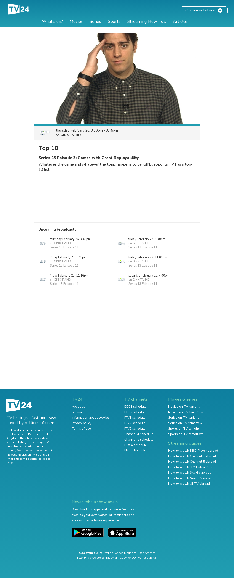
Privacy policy (81, 423)
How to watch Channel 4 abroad (192, 456)
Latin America (146, 553)
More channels (135, 450)
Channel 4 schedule (138, 434)
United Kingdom (125, 553)
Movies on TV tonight (183, 406)
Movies (76, 21)
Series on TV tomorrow (185, 423)
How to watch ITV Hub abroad (190, 467)
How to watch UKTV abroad (189, 483)
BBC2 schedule (135, 412)
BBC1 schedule (135, 406)
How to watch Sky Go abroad (189, 472)
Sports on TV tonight (183, 428)
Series (95, 21)
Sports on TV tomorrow (185, 434)
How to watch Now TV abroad (190, 478)
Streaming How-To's (146, 21)
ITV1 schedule (135, 417)
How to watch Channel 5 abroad (192, 461)
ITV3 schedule (135, 428)
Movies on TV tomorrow (185, 412)
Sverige (108, 553)
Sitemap (78, 412)
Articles (180, 21)
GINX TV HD (71, 135)
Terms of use (81, 428)
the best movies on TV (20, 455)
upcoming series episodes (33, 459)
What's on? (52, 21)
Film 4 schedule (135, 445)
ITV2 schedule (135, 423)
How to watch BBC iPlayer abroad (193, 451)
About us (78, 406)
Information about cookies (90, 417)
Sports (114, 21)
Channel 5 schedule (138, 439)
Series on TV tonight (183, 417)
